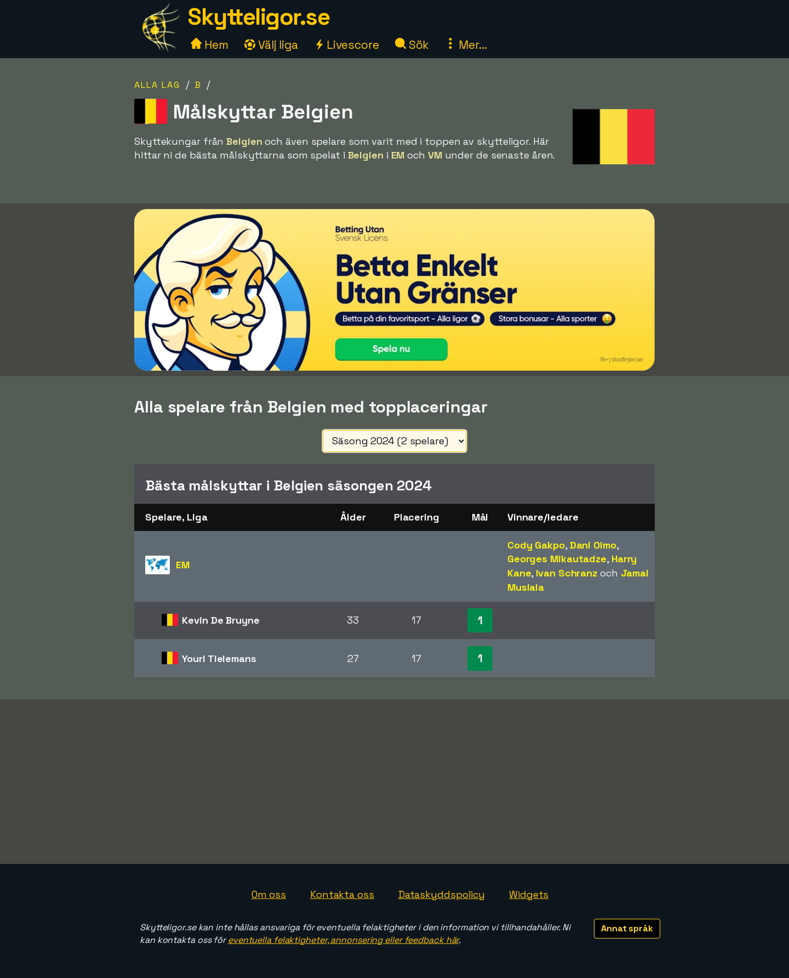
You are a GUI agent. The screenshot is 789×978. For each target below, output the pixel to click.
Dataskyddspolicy (441, 894)
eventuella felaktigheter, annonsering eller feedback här (343, 940)
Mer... (466, 44)
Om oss (268, 894)
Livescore (346, 44)
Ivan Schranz (566, 573)
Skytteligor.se (258, 16)
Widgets (528, 894)
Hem (209, 44)
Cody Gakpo (536, 545)
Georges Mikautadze (557, 558)
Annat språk (627, 928)
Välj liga (271, 44)
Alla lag (157, 85)
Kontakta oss (342, 894)
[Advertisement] (394, 781)
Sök (412, 44)
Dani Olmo (593, 545)
